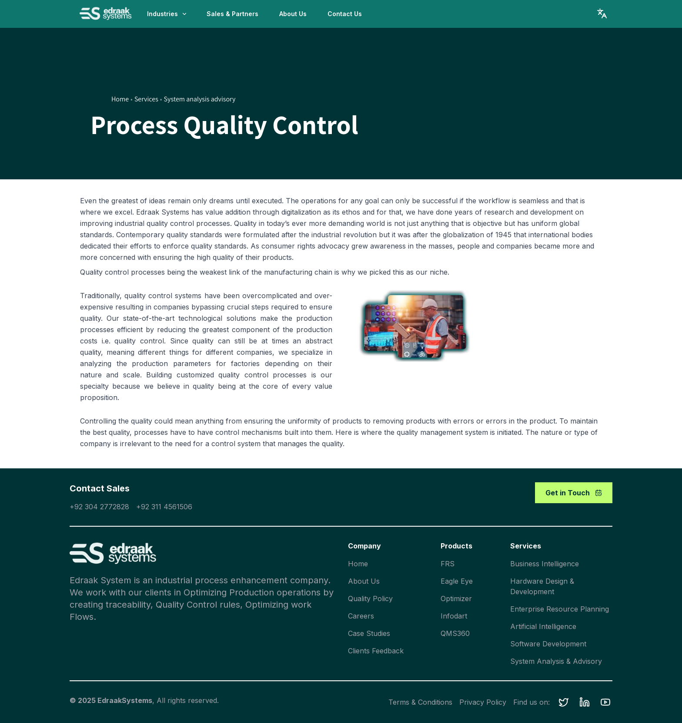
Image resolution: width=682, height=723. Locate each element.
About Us (364, 581)
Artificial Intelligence (543, 626)
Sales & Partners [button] (232, 13)
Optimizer (456, 598)
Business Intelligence (544, 563)
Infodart (454, 616)
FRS (448, 563)
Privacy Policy (482, 702)
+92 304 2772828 (99, 506)
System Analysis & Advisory (556, 661)
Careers (361, 616)
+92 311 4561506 (164, 506)
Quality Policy (370, 598)
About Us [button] (293, 13)
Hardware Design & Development (542, 586)
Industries (167, 13)
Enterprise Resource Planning (559, 609)
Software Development (548, 643)
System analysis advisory (200, 99)
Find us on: (531, 702)
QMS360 (455, 633)
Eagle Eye (457, 581)
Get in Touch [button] (573, 492)
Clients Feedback (376, 650)
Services (146, 99)
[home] (106, 14)
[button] (564, 702)
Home (120, 99)
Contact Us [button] (345, 13)
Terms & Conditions (420, 702)
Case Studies (369, 633)
